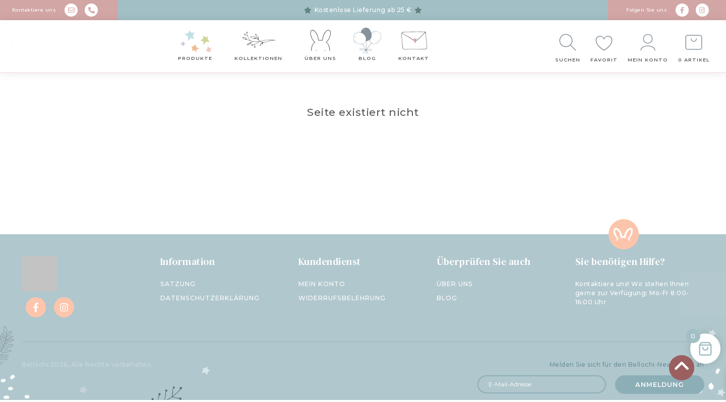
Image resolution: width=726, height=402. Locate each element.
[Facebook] (682, 10)
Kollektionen (258, 59)
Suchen (568, 61)
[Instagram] (702, 10)
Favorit (604, 61)
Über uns (320, 59)
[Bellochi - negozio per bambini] (65, 47)
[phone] (91, 10)
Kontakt (413, 59)
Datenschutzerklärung (209, 301)
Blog (367, 59)
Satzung (177, 287)
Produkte (195, 59)
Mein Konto (648, 61)
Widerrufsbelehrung (341, 301)
